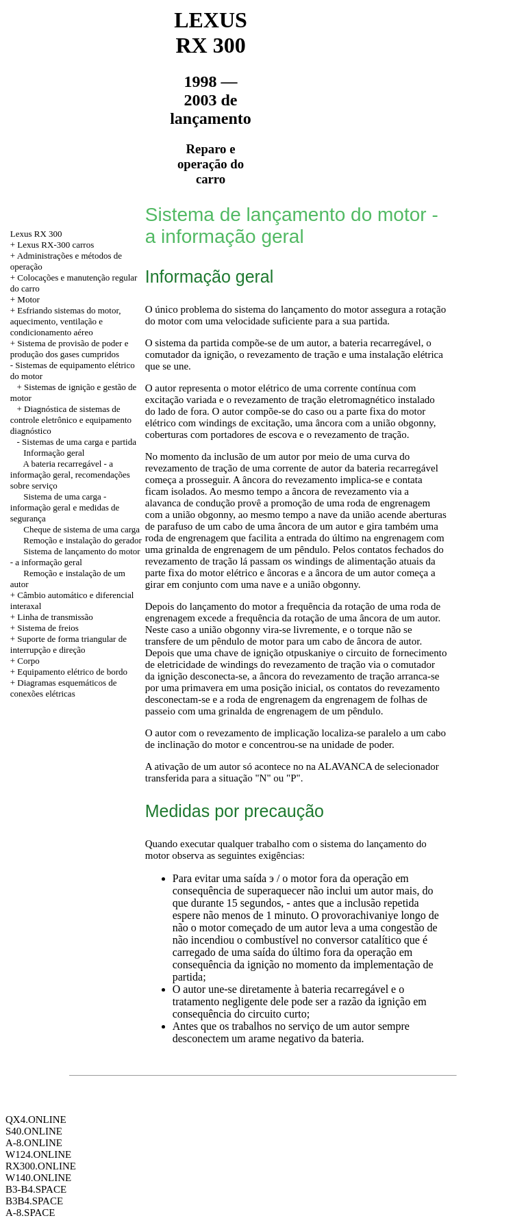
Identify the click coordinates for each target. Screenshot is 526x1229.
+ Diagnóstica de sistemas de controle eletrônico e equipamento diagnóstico (71, 420)
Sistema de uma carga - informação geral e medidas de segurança (65, 507)
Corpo (28, 661)
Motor (28, 299)
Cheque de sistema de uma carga (81, 529)
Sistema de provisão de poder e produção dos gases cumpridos (69, 348)
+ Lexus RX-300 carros (52, 245)
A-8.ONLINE (33, 1142)
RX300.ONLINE (40, 1166)
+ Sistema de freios (44, 628)
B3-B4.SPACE (35, 1189)
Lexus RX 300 (36, 234)
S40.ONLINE (33, 1131)
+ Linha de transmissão (51, 617)
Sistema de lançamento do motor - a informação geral (75, 556)
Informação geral (53, 453)
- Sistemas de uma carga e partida (76, 442)
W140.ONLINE (38, 1177)
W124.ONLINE (38, 1154)
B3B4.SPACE (34, 1200)
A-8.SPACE (30, 1212)
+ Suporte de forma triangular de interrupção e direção (68, 644)
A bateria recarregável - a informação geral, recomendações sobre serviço (70, 474)
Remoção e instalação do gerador (82, 540)
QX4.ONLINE (35, 1119)
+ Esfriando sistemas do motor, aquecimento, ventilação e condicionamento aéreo (65, 321)
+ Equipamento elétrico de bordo (68, 672)
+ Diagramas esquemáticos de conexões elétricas (63, 688)
